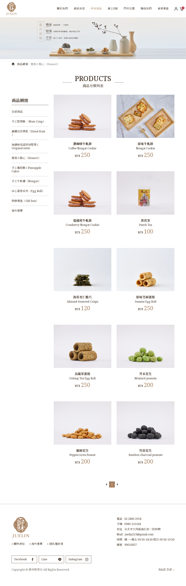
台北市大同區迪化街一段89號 (142, 535)
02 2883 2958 (132, 524)
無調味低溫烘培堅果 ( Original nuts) (25, 146)
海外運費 (17, 211)
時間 (119, 545)
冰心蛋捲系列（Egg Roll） (28, 191)
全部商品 (17, 112)
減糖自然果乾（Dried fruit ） (28, 133)
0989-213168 (132, 529)
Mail (120, 540)
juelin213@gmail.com (139, 540)
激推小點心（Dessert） (26, 158)
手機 (119, 529)
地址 (119, 535)
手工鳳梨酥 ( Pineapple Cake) (26, 169)
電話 (119, 524)
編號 (119, 550)
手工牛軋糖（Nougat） (26, 181)
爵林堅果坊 (11, 9)
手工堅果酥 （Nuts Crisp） (29, 121)
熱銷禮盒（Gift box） (25, 201)
